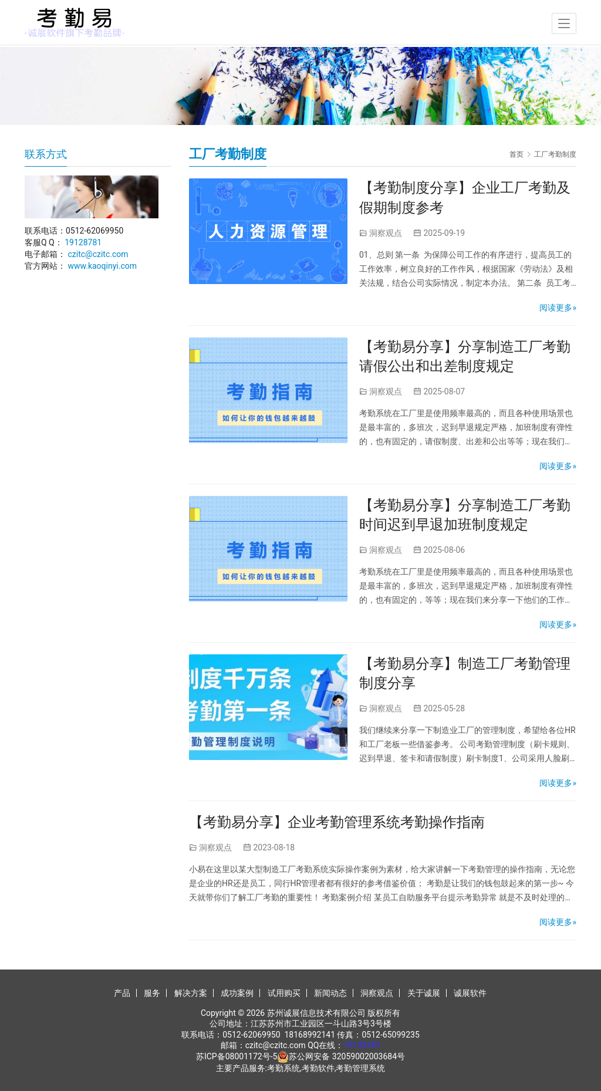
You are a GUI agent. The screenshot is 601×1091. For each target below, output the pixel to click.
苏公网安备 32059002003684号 (347, 1056)
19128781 (83, 242)
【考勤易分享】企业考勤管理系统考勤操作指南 (337, 822)
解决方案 (190, 993)
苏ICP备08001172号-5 (236, 1056)
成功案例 (237, 993)
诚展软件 (470, 993)
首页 (516, 154)
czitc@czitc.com (97, 254)
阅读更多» (557, 307)
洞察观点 (385, 233)
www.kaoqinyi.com (102, 266)
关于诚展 (423, 993)
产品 (122, 993)
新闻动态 (330, 993)
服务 (152, 993)
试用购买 (284, 993)
